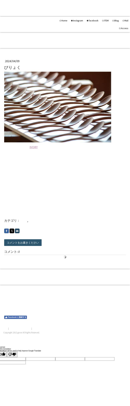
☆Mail (125, 20)
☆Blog (115, 20)
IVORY (34, 147)
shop (24, 221)
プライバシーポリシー (20, 328)
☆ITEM (105, 20)
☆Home (63, 20)
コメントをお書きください (23, 242)
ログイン (122, 336)
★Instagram (77, 20)
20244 (32, 221)
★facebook (92, 20)
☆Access (123, 28)
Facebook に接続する (15, 317)
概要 (5, 328)
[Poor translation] (12, 354)
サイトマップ (38, 328)
